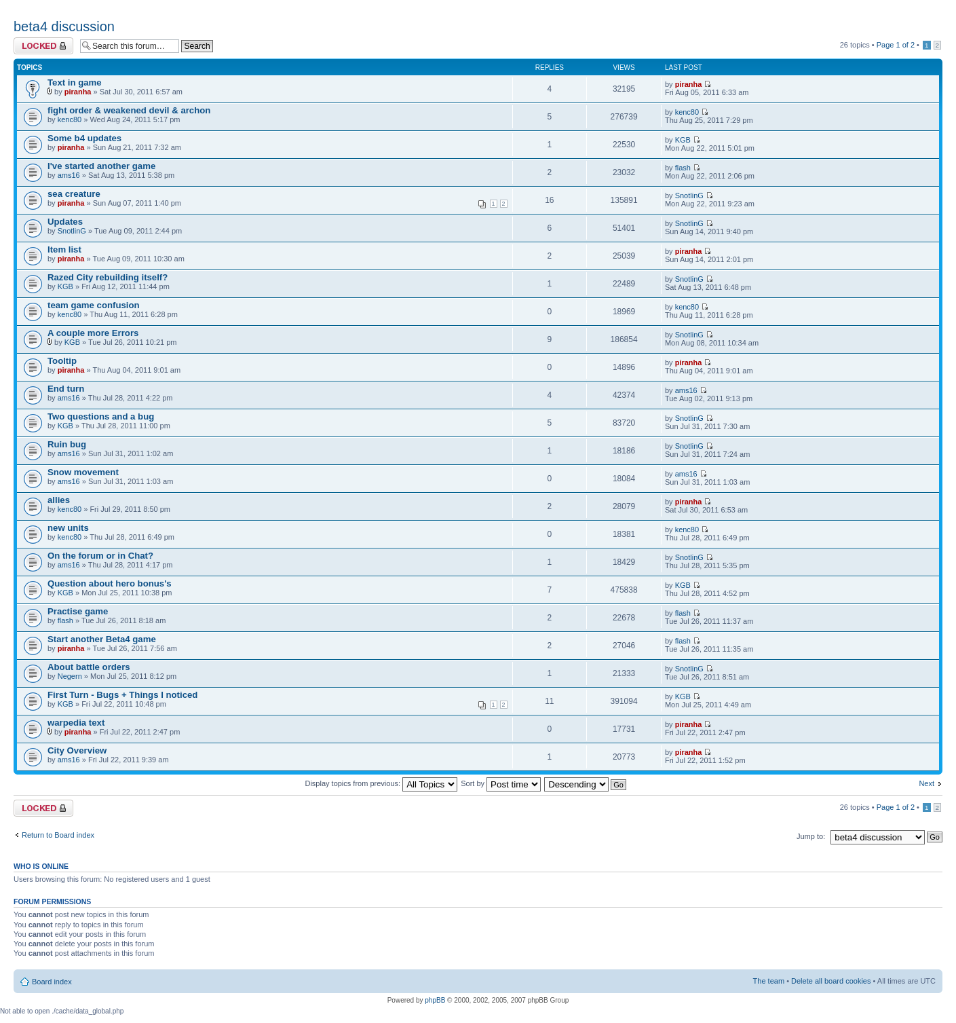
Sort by (501, 783)
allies (58, 500)
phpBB (435, 1000)
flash (683, 168)
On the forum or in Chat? (100, 556)
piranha (78, 92)
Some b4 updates (84, 138)
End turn (65, 389)
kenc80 (69, 119)
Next (926, 783)
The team (768, 981)
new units (68, 528)
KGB (683, 140)
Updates (65, 222)
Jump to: (811, 836)
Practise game (77, 611)
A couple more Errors (92, 333)
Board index (52, 982)
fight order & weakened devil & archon (128, 110)
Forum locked (43, 45)
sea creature (73, 194)
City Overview (77, 750)
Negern (70, 676)
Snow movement (83, 472)
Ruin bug (66, 444)
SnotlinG (689, 195)
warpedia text (75, 723)
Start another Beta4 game (101, 639)
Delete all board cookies (831, 981)
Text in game (74, 82)
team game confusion (93, 305)
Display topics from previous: (381, 783)
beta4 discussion (64, 26)
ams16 (69, 175)
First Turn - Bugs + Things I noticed (122, 695)
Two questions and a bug (100, 416)
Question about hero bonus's (109, 583)
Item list (64, 249)
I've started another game (101, 166)
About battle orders (88, 667)
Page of (896, 45)
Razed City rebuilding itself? (107, 277)
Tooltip (62, 361)
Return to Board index (58, 835)
